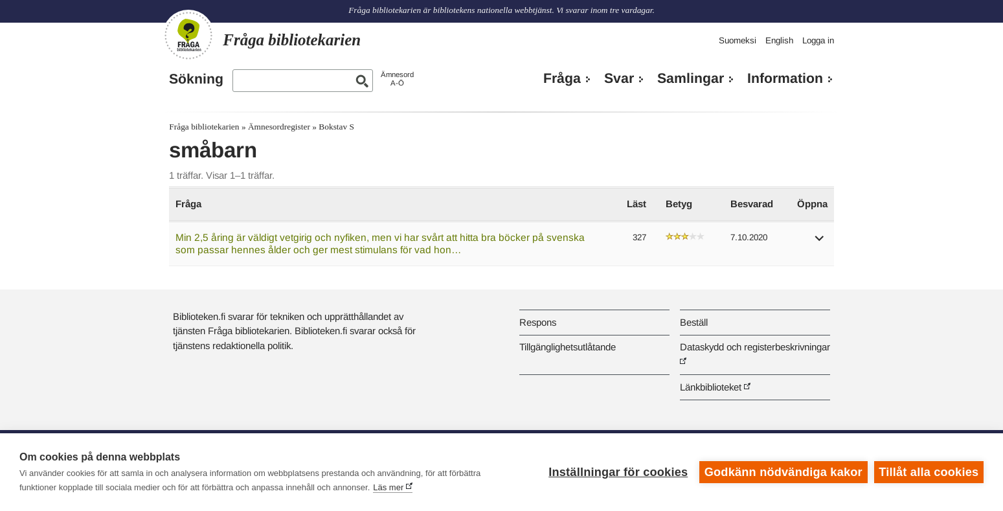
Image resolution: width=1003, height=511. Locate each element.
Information (785, 78)
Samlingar (690, 78)
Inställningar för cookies (618, 472)
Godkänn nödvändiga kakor (783, 472)
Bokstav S (336, 126)
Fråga (562, 78)
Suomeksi (737, 40)
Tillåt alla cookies (928, 472)
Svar (619, 78)
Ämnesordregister (279, 126)
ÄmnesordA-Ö (397, 79)
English (779, 40)
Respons (537, 322)
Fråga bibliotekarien (204, 126)
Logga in (818, 40)
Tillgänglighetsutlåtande (567, 346)
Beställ (694, 322)
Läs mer (388, 487)
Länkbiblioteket (710, 386)
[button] (820, 242)
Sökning (196, 79)
